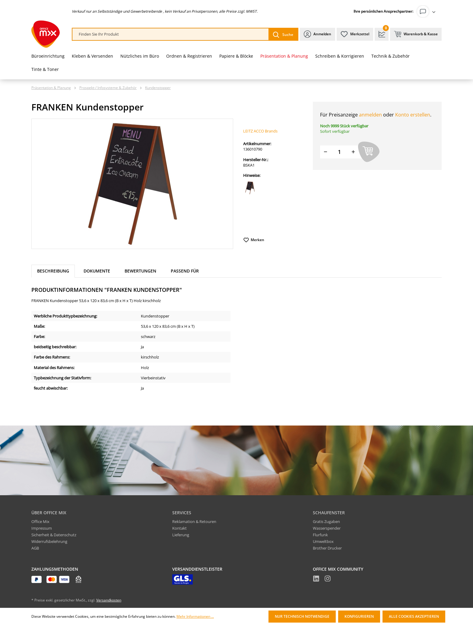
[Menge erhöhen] (353, 151)
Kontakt (179, 528)
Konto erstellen (412, 114)
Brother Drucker (327, 548)
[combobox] (170, 34)
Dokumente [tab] (97, 271)
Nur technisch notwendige (302, 616)
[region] (132, 184)
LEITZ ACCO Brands (260, 131)
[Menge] (339, 151)
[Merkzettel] (355, 34)
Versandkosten (108, 600)
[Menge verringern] (325, 151)
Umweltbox (323, 541)
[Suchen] (283, 34)
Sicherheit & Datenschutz (53, 534)
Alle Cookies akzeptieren (414, 616)
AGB (35, 548)
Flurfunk (320, 534)
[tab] (53, 271)
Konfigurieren (359, 616)
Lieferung (180, 534)
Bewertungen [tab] (140, 271)
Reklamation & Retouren (194, 521)
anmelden (370, 114)
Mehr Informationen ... (195, 616)
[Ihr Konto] (427, 11)
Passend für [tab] (185, 271)
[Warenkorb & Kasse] (416, 34)
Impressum (41, 528)
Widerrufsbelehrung (49, 541)
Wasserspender (327, 528)
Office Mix (40, 521)
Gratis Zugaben (326, 521)
